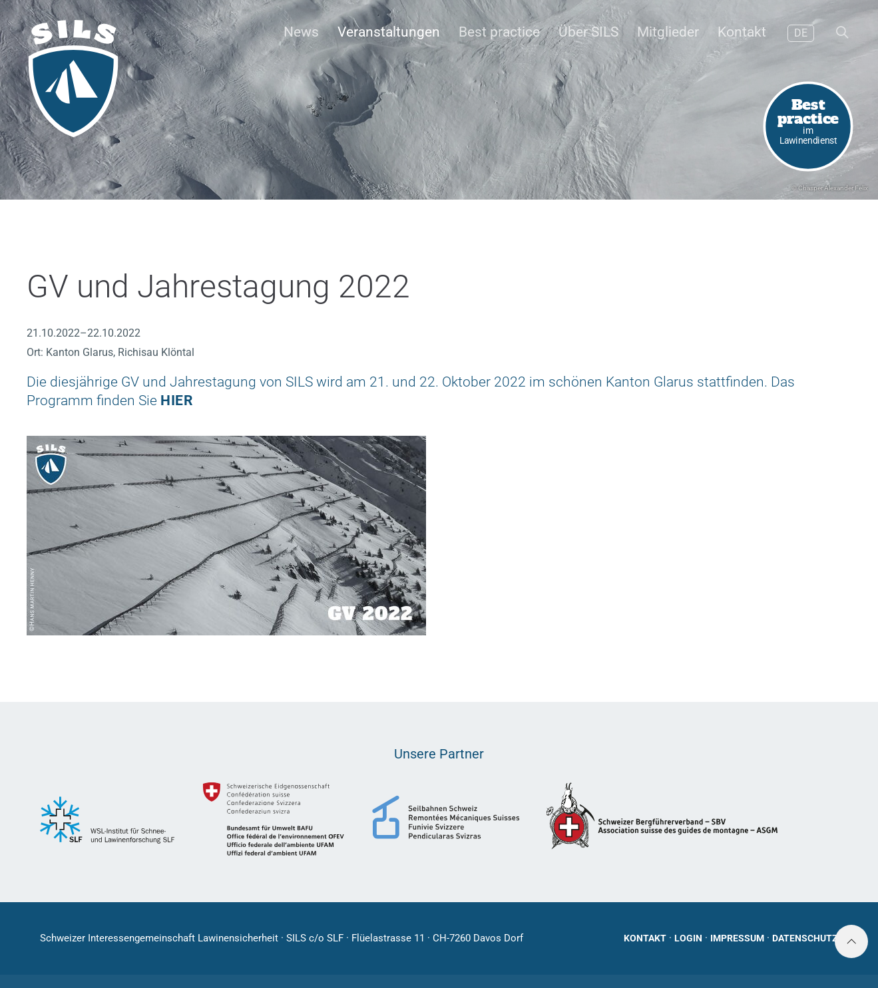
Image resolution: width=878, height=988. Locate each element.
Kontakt (645, 938)
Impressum (737, 938)
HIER (176, 400)
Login (688, 938)
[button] (841, 33)
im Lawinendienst (808, 120)
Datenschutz (805, 938)
